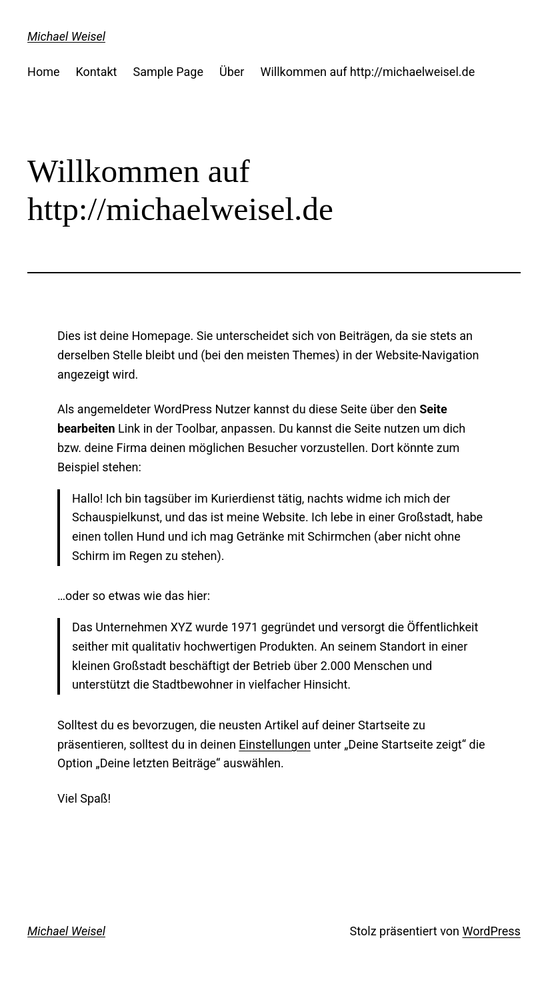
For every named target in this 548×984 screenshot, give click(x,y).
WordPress (491, 931)
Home (43, 72)
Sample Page (168, 72)
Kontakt (96, 72)
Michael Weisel (66, 36)
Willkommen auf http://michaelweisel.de (367, 72)
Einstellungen (274, 744)
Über (231, 72)
